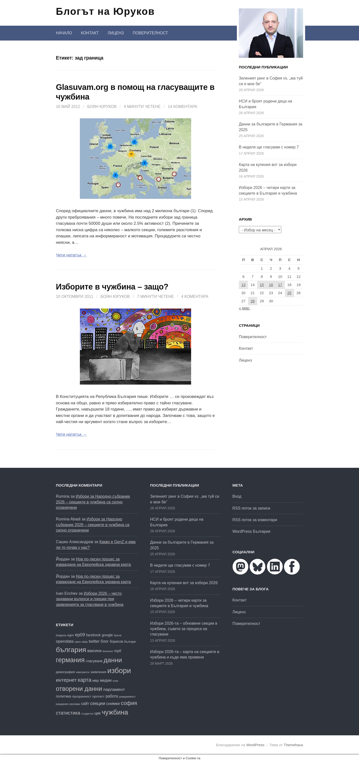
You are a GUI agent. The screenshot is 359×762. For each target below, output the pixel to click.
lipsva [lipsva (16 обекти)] (117, 635)
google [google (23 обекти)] (107, 635)
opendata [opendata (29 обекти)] (65, 641)
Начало (64, 33)
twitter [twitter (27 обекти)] (94, 641)
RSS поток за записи (251, 508)
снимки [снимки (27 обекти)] (113, 703)
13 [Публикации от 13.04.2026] (243, 285)
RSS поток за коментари (254, 520)
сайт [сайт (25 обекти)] (85, 703)
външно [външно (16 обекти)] (108, 651)
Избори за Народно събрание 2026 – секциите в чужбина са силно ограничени (93, 502)
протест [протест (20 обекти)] (98, 696)
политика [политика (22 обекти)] (63, 696)
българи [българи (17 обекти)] (130, 641)
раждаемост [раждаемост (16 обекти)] (127, 696)
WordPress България (251, 531)
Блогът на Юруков (105, 11)
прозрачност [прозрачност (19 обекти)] (81, 696)
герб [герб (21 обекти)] (117, 651)
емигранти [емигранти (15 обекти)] (82, 672)
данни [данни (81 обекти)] (113, 660)
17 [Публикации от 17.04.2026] (280, 285)
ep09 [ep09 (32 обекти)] (80, 634)
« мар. (244, 308)
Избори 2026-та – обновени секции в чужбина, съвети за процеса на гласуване (183, 629)
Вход (236, 496)
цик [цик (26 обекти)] (97, 713)
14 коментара (182, 106)
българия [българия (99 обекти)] (71, 650)
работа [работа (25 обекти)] (112, 696)
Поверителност (150, 33)
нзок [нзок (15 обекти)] (115, 680)
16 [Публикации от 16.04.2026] (271, 285)
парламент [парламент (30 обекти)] (114, 689)
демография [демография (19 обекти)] (65, 672)
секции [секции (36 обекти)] (97, 703)
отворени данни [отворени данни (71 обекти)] (79, 688)
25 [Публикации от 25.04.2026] (289, 293)
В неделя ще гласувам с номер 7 (269, 147)
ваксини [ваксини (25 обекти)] (94, 651)
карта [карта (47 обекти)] (84, 680)
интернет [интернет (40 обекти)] (66, 680)
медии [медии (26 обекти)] (106, 680)
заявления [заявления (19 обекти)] (98, 672)
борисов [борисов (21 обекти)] (116, 641)
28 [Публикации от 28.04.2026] (252, 301)
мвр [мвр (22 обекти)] (95, 680)
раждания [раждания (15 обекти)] (62, 703)
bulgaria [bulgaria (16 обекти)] (61, 635)
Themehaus (293, 745)
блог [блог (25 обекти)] (105, 641)
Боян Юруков (101, 106)
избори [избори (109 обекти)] (119, 670)
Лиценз (116, 33)
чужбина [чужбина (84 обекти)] (115, 712)
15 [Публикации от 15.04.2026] (262, 285)
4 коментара (194, 296)
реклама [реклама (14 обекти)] (74, 703)
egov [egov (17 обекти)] (70, 635)
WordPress (255, 745)
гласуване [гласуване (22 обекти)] (94, 661)
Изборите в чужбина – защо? (112, 286)
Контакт (90, 33)
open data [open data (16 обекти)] (81, 641)
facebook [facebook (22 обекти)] (93, 635)
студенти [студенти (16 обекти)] (87, 713)
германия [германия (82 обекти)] (70, 660)
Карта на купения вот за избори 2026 (184, 583)
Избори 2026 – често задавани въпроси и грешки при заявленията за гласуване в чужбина (89, 599)
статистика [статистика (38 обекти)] (68, 713)
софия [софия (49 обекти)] (129, 703)
